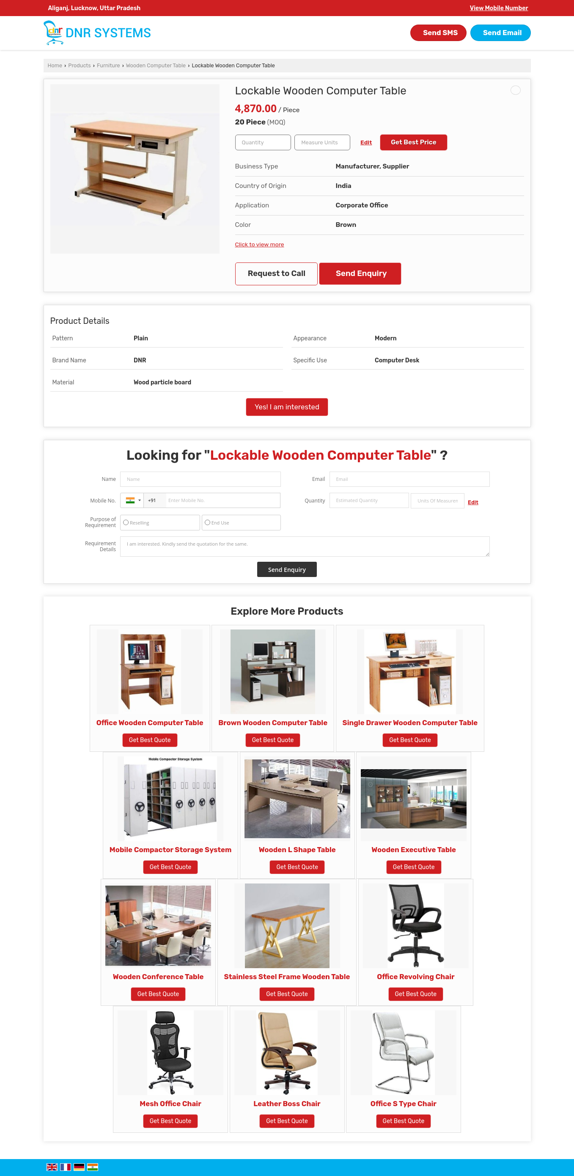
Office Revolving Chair (415, 976)
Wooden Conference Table (158, 976)
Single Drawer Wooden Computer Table (410, 722)
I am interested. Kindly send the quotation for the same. (305, 546)
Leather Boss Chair (287, 1103)
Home (55, 65)
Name (109, 479)
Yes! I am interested (287, 407)
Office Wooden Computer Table (149, 722)
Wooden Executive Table (413, 849)
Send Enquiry (361, 273)
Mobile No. (103, 500)
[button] (499, 8)
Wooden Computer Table (156, 65)
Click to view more (259, 244)
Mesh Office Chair (170, 1103)
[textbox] (322, 142)
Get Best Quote (150, 740)
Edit (366, 142)
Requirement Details (100, 546)
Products (79, 65)
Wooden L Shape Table (297, 849)
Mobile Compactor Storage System (170, 849)
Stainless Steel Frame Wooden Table (287, 976)
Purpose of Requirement (100, 522)
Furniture (108, 65)
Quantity (315, 500)
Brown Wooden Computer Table (272, 722)
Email (318, 479)
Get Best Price (414, 142)
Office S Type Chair (404, 1103)
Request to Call (276, 273)
